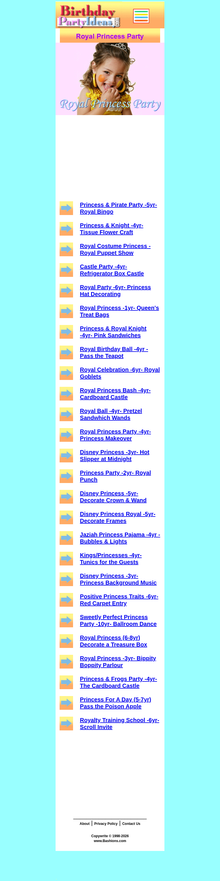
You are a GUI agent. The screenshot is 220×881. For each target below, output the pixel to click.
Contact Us (131, 824)
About (85, 824)
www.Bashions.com (110, 841)
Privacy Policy (105, 824)
